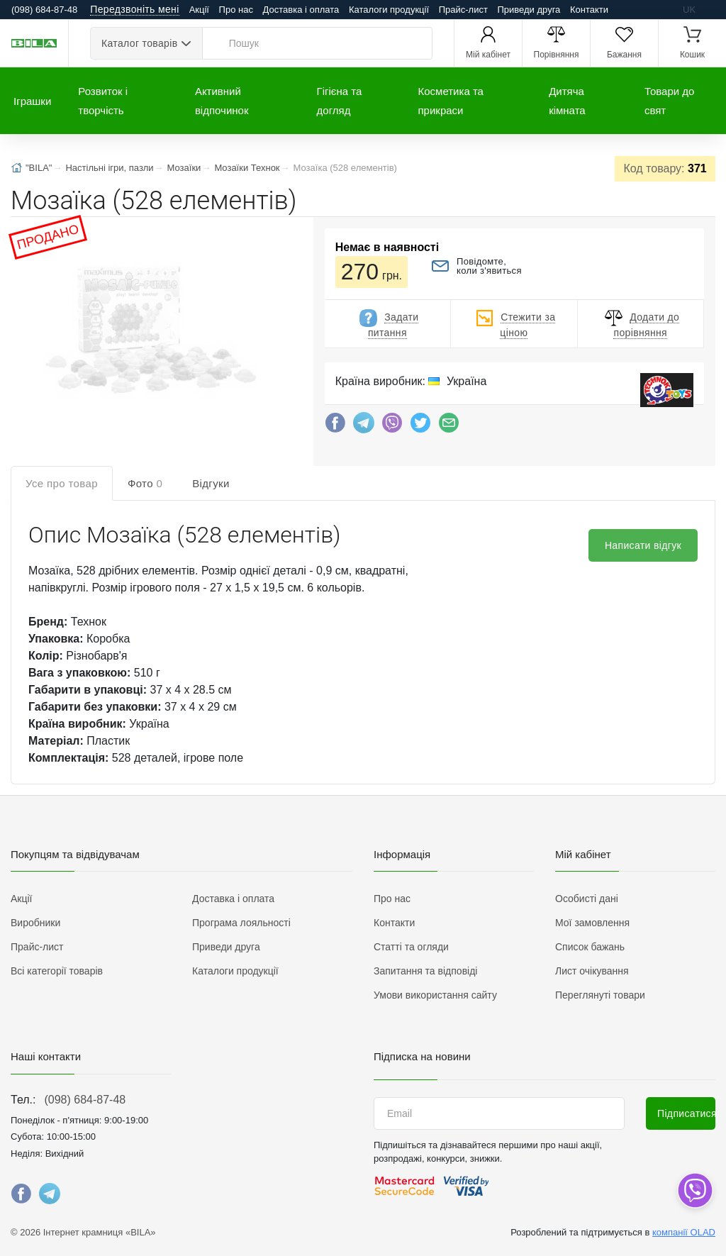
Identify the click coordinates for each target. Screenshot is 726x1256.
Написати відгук (643, 545)
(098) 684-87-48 (84, 1100)
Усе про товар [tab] (62, 483)
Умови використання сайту (435, 995)
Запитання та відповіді (425, 971)
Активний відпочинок (222, 100)
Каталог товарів (139, 43)
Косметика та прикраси (451, 100)
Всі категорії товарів (57, 971)
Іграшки (32, 101)
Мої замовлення (592, 922)
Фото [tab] (145, 483)
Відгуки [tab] (211, 483)
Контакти (589, 9)
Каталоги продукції (389, 9)
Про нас (236, 9)
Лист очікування (592, 971)
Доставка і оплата (301, 9)
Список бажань (590, 946)
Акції (199, 9)
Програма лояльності (241, 922)
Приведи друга (528, 9)
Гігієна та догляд (339, 100)
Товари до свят (669, 100)
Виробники (35, 922)
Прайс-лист (463, 9)
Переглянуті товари (600, 995)
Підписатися (686, 1113)
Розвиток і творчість (103, 100)
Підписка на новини (422, 1056)
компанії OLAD (683, 1232)
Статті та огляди (411, 946)
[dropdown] (694, 1190)
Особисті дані (586, 898)
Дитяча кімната (567, 100)
